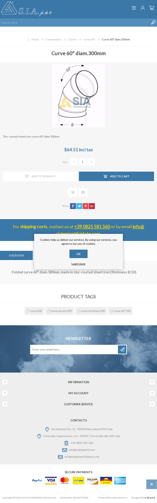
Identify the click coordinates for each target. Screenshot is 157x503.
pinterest (86, 206)
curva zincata (59, 310)
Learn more (78, 263)
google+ (92, 206)
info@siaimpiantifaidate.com (82, 456)
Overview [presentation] (16, 255)
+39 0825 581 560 (92, 226)
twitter (79, 206)
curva (33, 310)
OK (78, 254)
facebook (73, 206)
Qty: (65, 162)
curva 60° (119, 310)
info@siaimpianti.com (82, 449)
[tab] (16, 255)
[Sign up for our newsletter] (74, 349)
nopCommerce (119, 497)
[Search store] (74, 22)
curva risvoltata (90, 310)
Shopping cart (151, 8)
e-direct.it (150, 497)
